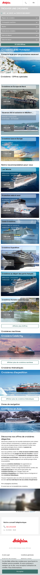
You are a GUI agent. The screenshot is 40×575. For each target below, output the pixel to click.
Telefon (26, 3)
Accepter (20, 571)
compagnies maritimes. (11, 483)
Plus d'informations (15, 567)
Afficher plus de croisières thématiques (20, 399)
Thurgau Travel (21, 471)
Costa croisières (23, 465)
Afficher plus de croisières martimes (20, 362)
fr (33, 2)
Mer (4, 13)
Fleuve (11, 13)
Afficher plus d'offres (20, 326)
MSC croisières (5, 467)
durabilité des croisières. (20, 486)
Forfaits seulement (23, 13)
